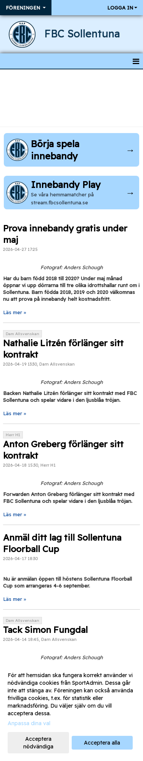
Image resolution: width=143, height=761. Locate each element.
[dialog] (71, 710)
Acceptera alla (102, 742)
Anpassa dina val (29, 723)
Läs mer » (14, 312)
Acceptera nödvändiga (38, 742)
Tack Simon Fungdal (45, 629)
